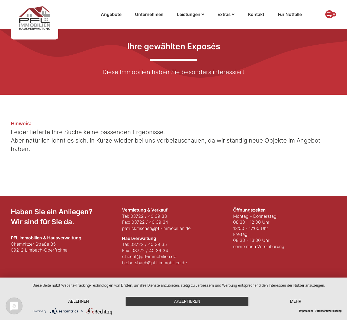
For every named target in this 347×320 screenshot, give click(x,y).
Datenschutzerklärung (328, 310)
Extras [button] (225, 14)
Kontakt (256, 14)
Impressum (306, 310)
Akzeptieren (187, 301)
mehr (295, 301)
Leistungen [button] (190, 14)
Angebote (111, 14)
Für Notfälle (290, 14)
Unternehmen (149, 14)
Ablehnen (78, 301)
